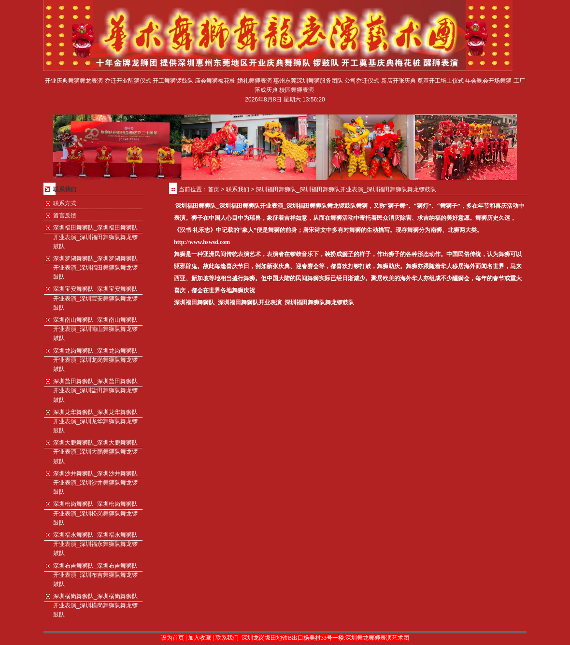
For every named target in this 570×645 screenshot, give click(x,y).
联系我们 (237, 189)
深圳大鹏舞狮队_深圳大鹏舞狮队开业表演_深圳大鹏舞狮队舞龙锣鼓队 (95, 451)
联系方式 (64, 203)
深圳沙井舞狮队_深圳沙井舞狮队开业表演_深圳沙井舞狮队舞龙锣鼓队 (95, 482)
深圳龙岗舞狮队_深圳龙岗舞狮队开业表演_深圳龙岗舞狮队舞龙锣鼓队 (95, 360)
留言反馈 (64, 215)
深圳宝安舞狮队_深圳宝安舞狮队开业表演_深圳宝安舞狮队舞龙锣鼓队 (95, 298)
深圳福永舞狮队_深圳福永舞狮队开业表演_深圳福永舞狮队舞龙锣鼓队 (95, 544)
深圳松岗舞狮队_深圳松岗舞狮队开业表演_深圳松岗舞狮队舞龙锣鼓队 (95, 513)
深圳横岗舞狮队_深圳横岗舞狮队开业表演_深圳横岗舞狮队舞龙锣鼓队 (95, 605)
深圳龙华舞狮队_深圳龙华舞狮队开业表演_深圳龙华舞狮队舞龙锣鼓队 (95, 421)
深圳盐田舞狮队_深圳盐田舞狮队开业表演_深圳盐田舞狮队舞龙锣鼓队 (95, 390)
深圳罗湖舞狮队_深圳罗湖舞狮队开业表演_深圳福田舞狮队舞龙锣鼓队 (95, 267)
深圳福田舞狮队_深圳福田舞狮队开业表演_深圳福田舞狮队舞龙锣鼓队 (95, 236)
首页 (213, 189)
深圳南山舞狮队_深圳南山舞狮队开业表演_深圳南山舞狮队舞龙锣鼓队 (95, 329)
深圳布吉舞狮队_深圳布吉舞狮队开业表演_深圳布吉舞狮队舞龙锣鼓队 (95, 575)
